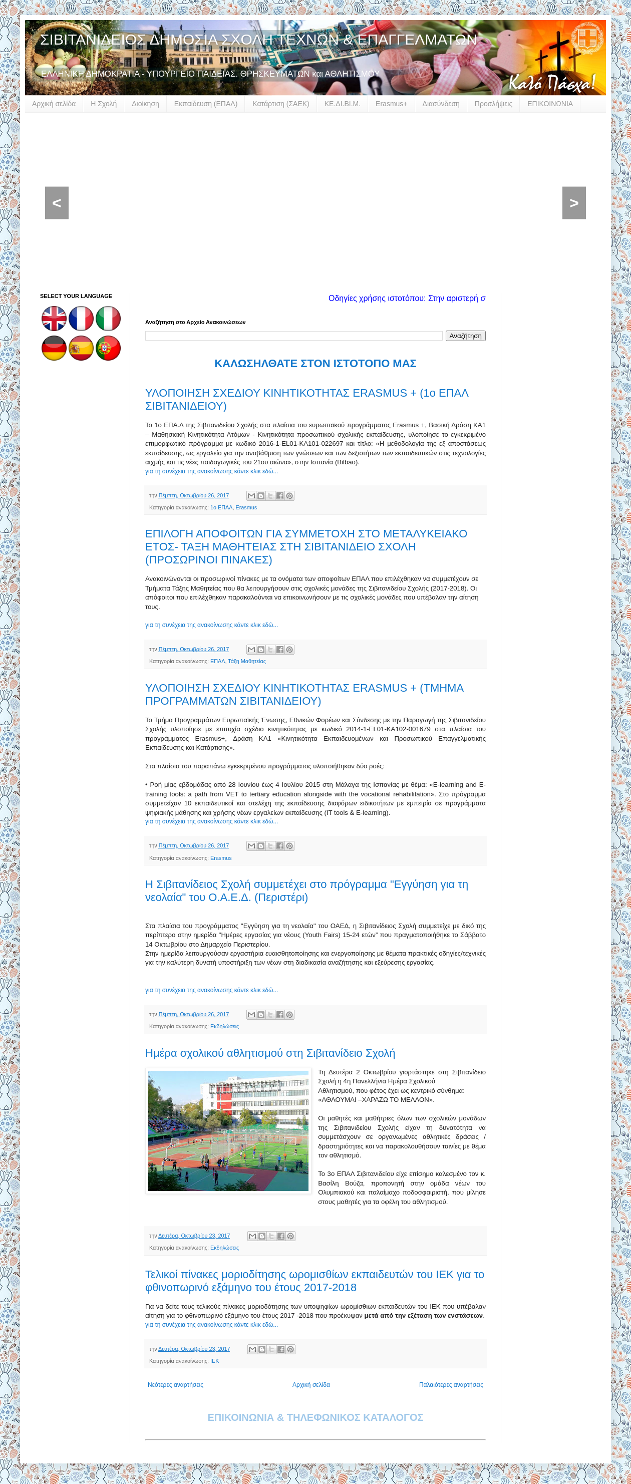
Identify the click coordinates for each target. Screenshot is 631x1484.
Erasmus (246, 507)
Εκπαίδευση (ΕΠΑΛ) (205, 104)
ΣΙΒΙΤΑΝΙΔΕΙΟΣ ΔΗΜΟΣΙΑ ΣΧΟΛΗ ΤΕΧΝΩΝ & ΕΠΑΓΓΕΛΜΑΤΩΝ (258, 39)
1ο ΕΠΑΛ (221, 507)
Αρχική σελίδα (54, 104)
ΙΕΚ (214, 1361)
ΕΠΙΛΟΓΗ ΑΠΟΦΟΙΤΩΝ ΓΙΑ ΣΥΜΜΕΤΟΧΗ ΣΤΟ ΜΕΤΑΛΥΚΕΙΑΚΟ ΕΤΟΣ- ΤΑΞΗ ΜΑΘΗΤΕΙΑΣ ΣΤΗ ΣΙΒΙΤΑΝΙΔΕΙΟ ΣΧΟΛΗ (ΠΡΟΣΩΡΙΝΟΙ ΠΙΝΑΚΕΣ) (306, 546)
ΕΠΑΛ (217, 661)
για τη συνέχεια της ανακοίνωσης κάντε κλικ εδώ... (211, 471)
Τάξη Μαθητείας (247, 661)
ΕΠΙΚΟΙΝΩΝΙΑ (550, 104)
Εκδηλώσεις (224, 1026)
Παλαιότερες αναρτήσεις (451, 1384)
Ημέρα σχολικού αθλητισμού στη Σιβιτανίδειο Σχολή (270, 1053)
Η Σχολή (104, 104)
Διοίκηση (145, 104)
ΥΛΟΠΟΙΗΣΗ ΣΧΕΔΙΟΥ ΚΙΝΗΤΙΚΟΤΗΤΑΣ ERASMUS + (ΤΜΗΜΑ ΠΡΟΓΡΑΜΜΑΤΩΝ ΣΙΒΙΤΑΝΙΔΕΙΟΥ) (304, 694)
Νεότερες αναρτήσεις (175, 1384)
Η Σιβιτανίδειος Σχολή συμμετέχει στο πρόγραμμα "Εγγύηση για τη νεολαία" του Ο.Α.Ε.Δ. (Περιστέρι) (306, 891)
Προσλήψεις (493, 104)
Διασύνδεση (441, 104)
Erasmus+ (391, 104)
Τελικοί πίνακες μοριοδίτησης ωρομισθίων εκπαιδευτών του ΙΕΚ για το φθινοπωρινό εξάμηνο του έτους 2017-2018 (314, 1281)
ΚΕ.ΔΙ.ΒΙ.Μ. (343, 104)
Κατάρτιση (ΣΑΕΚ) (280, 104)
